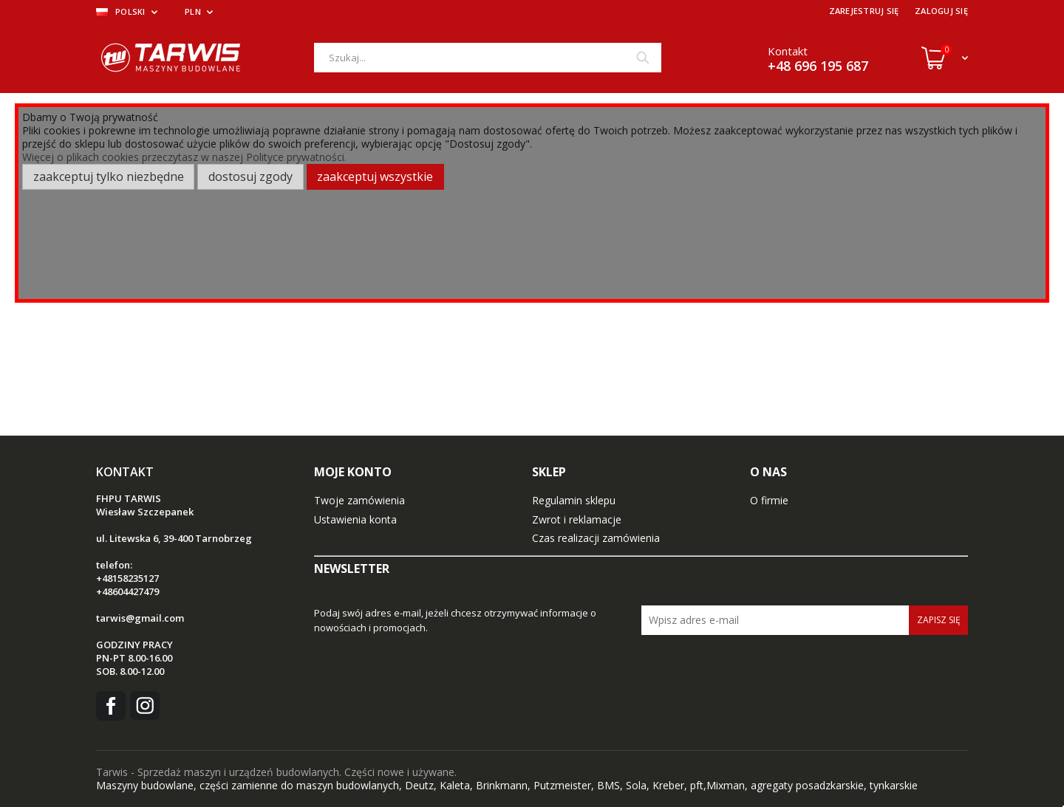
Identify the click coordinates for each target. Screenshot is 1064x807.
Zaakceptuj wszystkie (375, 176)
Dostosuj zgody (250, 176)
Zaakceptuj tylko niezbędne (108, 176)
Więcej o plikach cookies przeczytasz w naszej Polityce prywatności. (184, 157)
